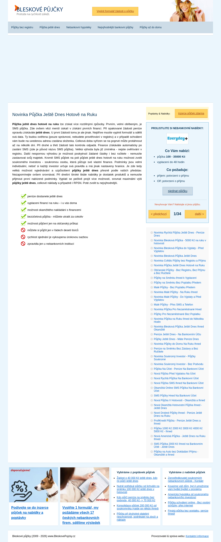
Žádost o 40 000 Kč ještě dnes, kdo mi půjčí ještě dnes (137, 479)
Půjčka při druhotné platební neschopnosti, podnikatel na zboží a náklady (137, 516)
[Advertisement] (110, 68)
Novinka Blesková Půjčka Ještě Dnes (175, 255)
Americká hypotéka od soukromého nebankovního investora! (188, 496)
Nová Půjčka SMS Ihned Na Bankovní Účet (179, 383)
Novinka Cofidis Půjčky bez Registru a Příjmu (180, 260)
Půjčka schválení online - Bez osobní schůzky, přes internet (189, 504)
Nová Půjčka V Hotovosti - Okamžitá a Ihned (179, 400)
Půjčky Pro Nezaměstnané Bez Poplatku (177, 314)
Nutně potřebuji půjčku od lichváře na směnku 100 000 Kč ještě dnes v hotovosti (138, 489)
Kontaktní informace (197, 536)
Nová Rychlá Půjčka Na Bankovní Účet (176, 378)
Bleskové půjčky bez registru (40, 11)
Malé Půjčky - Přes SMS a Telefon (173, 304)
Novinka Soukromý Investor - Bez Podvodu (178, 364)
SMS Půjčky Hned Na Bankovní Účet (175, 395)
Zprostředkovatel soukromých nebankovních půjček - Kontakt (185, 479)
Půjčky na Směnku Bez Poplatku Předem (177, 282)
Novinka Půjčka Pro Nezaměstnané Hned (178, 309)
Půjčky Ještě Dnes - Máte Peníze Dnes (176, 339)
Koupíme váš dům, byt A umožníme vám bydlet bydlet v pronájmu (188, 488)
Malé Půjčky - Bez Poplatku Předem (174, 287)
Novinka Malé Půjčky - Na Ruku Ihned (175, 292)
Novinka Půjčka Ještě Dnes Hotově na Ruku (179, 265)
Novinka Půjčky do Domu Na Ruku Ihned (177, 343)
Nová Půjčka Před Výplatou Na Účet (175, 373)
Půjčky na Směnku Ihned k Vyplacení (175, 277)
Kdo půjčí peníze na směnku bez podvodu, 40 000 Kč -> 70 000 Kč (136, 499)
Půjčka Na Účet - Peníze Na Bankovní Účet (179, 368)
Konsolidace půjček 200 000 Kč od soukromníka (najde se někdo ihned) (138, 507)
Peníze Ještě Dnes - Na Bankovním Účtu (177, 334)
